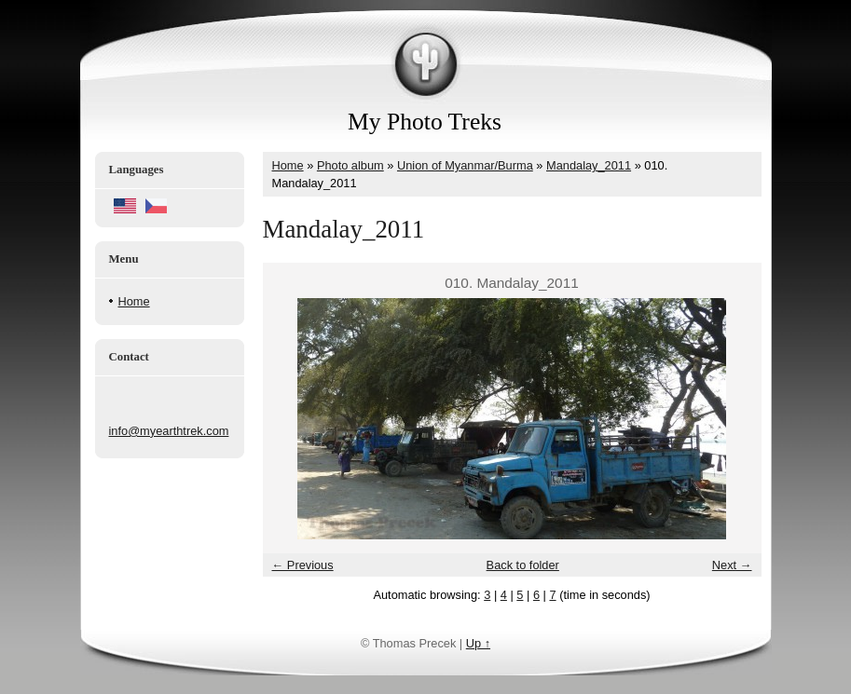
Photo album (350, 165)
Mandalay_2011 (588, 165)
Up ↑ (478, 643)
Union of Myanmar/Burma (465, 165)
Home (134, 301)
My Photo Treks (424, 121)
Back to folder (523, 565)
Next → (732, 565)
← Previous (303, 565)
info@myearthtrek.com (169, 431)
